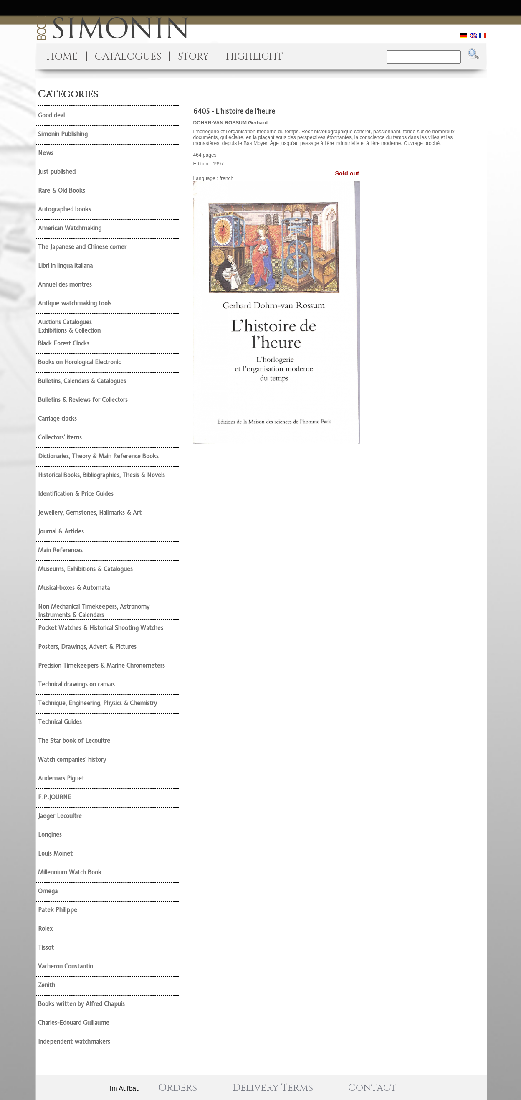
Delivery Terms (273, 1088)
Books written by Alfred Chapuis (81, 1004)
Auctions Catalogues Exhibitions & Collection (69, 326)
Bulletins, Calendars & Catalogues (82, 381)
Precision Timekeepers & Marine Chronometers (101, 665)
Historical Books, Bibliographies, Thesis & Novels (101, 475)
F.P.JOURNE (54, 797)
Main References (60, 550)
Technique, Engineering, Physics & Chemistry (97, 703)
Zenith (46, 985)
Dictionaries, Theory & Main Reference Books (98, 456)
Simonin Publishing (63, 134)
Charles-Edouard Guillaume (73, 1022)
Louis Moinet (55, 853)
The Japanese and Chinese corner (82, 247)
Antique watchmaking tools (74, 303)
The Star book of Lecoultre (74, 740)
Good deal (51, 115)
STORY (193, 57)
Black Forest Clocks (63, 343)
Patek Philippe (57, 910)
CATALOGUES (128, 57)
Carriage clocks (57, 418)
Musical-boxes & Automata (74, 588)
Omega (48, 891)
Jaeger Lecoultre (60, 816)
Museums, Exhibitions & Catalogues (85, 569)
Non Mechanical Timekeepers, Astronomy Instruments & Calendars (93, 611)
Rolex (45, 928)
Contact (372, 1088)
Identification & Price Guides (76, 494)
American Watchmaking (69, 228)
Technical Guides (60, 722)
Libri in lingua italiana (65, 265)
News (45, 153)
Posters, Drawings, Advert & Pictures (87, 646)
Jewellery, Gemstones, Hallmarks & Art (90, 512)
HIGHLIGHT (254, 57)
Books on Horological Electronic (79, 362)
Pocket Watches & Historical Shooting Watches (100, 628)
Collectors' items (60, 437)
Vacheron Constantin (65, 966)
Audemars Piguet (61, 778)
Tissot (46, 947)
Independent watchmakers (74, 1041)
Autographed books (64, 209)
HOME (62, 57)
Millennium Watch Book (69, 872)
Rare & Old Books (61, 190)
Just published (57, 171)
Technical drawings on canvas (76, 684)
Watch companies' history (72, 759)
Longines (50, 834)
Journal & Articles (61, 531)
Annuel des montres (65, 284)
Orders (177, 1088)
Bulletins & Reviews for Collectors (83, 400)
